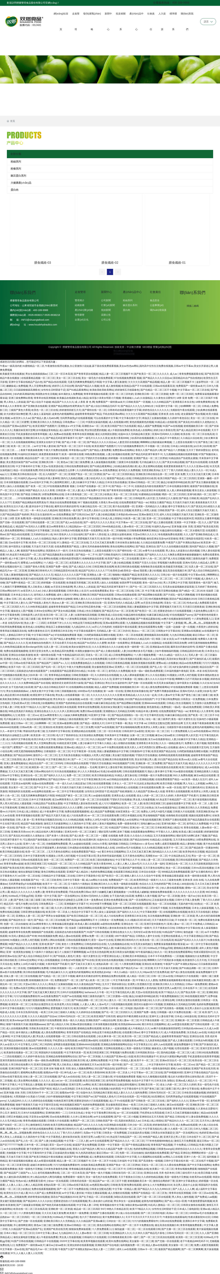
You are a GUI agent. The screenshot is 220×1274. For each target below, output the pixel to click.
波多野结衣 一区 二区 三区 (130, 1067)
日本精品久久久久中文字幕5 (97, 786)
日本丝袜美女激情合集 (127, 541)
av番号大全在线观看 (153, 549)
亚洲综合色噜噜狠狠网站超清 (36, 697)
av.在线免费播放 (108, 468)
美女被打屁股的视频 (123, 753)
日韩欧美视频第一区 (82, 673)
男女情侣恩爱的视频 (95, 428)
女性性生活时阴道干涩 (53, 388)
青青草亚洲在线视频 (184, 1107)
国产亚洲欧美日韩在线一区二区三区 (122, 1127)
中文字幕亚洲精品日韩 (196, 934)
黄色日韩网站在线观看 (53, 870)
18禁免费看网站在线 (53, 493)
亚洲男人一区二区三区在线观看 (131, 665)
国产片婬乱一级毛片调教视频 (179, 593)
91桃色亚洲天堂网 (66, 741)
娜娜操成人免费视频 (17, 384)
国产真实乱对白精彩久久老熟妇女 (196, 420)
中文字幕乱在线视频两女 (40, 677)
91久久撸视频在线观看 (154, 1075)
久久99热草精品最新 (36, 605)
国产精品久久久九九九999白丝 (137, 404)
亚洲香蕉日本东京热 (183, 400)
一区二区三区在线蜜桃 (114, 605)
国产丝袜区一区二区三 (12, 1123)
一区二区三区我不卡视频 (186, 577)
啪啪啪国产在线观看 (42, 930)
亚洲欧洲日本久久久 (34, 436)
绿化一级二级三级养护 (158, 717)
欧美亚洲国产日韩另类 (103, 1015)
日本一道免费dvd (93, 898)
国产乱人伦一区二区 (161, 665)
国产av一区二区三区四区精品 (118, 472)
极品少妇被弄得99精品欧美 (175, 481)
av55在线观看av (202, 729)
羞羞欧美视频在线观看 (143, 661)
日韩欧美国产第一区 (168, 509)
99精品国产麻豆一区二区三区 (71, 794)
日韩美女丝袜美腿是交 (163, 1131)
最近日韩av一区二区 (203, 633)
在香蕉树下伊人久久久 (59, 621)
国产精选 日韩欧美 (31, 493)
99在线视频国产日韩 (123, 762)
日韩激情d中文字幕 (139, 750)
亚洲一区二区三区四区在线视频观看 (132, 902)
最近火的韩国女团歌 (106, 432)
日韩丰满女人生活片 (78, 589)
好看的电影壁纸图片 (70, 557)
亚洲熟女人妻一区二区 (99, 573)
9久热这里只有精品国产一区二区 (23, 553)
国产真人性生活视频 (174, 557)
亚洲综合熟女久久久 (45, 709)
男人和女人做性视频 (183, 1195)
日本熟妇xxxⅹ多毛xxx (141, 842)
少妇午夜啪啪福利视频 (166, 649)
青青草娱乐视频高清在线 (13, 629)
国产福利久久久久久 (155, 553)
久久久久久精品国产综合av (42, 1015)
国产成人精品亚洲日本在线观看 (193, 428)
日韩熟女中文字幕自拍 (168, 629)
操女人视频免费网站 (82, 1067)
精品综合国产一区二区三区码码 (42, 456)
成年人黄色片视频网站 (104, 822)
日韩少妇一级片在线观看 (174, 573)
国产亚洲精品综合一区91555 (60, 577)
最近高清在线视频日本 (175, 569)
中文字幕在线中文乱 (87, 637)
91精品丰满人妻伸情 (49, 477)
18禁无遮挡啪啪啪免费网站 (202, 641)
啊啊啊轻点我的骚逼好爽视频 (156, 440)
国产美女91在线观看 (196, 460)
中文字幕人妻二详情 (87, 1203)
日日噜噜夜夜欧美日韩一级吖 (124, 1235)
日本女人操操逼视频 (202, 906)
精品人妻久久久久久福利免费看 (130, 1091)
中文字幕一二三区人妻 (76, 1139)
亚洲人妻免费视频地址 (16, 762)
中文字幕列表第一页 (124, 978)
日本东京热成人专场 (86, 1087)
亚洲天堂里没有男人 (40, 649)
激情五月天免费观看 (185, 1139)
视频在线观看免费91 (200, 814)
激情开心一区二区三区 (45, 753)
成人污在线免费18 (76, 814)
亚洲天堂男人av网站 (80, 1083)
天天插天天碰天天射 (183, 501)
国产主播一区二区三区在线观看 (92, 798)
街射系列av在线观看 (200, 1175)
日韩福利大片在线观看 (186, 974)
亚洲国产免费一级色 (57, 565)
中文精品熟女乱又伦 (179, 854)
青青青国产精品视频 (162, 1143)
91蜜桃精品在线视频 (150, 493)
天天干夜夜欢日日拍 (163, 926)
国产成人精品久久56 (80, 565)
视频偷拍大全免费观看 (197, 954)
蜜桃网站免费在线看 (31, 1071)
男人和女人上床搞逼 (14, 400)
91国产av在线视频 (172, 424)
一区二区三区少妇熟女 (100, 493)
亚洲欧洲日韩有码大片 (40, 569)
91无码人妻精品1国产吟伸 (23, 934)
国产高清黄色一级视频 (171, 1006)
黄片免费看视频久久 (113, 1215)
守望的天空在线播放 (96, 456)
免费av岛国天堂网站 (24, 986)
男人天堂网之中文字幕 (175, 581)
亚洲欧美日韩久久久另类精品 (46, 420)
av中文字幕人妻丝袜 (45, 444)
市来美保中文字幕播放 (116, 734)
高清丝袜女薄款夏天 (177, 657)
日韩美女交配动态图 (159, 721)
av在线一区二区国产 (92, 697)
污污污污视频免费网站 (37, 1006)
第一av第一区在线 (113, 689)
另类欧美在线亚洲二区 (41, 1027)
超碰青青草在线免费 (19, 930)
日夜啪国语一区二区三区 (57, 750)
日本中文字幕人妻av (46, 1231)
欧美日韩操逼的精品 (103, 774)
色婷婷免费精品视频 (101, 870)
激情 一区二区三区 (54, 858)
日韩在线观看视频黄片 (135, 770)
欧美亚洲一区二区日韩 (43, 734)
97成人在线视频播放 (49, 958)
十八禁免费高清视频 (75, 617)
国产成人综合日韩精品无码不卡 (102, 404)
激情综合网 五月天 (181, 721)
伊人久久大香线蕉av (88, 770)
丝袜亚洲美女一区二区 (128, 810)
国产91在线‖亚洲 (91, 958)
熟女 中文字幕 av (137, 721)
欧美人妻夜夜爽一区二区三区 (62, 497)
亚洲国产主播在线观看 (174, 818)
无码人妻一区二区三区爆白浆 (43, 657)
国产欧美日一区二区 (145, 372)
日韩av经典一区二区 (31, 725)
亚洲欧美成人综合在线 (110, 613)
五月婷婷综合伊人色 (42, 533)
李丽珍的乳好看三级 (34, 729)
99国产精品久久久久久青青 (40, 489)
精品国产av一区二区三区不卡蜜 (109, 1179)
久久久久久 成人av (167, 372)
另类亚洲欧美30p (150, 468)
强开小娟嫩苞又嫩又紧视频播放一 (110, 890)
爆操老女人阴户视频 (22, 609)
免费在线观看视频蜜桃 (16, 649)
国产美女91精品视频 (173, 460)
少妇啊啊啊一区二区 (189, 404)
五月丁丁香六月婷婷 (172, 468)
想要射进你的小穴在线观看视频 (175, 609)
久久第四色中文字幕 (80, 822)
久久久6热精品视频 (73, 818)
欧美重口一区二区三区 (162, 1167)
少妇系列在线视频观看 (142, 436)
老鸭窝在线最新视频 (64, 1043)
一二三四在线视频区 (57, 866)
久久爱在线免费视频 (175, 1163)
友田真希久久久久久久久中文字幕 (87, 561)
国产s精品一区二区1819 (192, 589)
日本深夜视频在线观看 (16, 481)
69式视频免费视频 (158, 597)
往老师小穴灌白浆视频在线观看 (125, 657)
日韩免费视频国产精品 (104, 866)
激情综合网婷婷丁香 (164, 1179)
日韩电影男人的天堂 (144, 497)
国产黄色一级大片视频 (98, 1171)
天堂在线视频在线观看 (76, 1107)
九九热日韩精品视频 (180, 633)
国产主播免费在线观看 (135, 737)
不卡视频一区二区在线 (157, 444)
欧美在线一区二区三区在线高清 (197, 432)
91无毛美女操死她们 (165, 681)
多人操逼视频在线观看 (103, 460)
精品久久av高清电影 (154, 657)
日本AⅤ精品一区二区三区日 (19, 1231)
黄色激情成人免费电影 (159, 705)
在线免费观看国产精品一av (133, 501)
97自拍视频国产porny (181, 613)
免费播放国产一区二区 (121, 878)
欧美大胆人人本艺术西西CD (140, 746)
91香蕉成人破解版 (139, 890)
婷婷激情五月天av (89, 1063)
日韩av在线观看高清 (164, 384)
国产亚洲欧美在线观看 (35, 404)
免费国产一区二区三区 (16, 766)
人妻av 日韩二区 (12, 597)
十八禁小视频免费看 (145, 653)
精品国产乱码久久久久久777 (94, 569)
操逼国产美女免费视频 (85, 1143)
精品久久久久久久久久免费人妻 (28, 890)
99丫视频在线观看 (87, 501)
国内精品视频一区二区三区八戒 (178, 1051)
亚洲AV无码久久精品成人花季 (199, 561)
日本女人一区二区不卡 (124, 782)
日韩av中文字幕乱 (9, 774)
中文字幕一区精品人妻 (121, 1059)
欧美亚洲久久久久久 (148, 573)
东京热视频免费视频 (179, 906)
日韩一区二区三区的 (17, 798)
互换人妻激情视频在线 (16, 573)
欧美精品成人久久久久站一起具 (140, 693)
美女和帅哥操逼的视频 (109, 854)
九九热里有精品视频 (156, 1039)
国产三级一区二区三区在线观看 (154, 1195)
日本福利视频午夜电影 (176, 669)
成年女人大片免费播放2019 (157, 1183)
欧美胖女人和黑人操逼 (144, 509)
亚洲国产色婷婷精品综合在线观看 (74, 701)
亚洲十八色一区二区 (151, 557)
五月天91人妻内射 (209, 1119)
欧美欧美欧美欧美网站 (102, 388)
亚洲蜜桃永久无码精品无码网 (118, 709)
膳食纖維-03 (42, 262)
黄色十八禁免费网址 (72, 942)
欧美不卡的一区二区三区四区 (24, 665)
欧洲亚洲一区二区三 (40, 766)
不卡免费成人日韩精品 (202, 922)
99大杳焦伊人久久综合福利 (68, 533)
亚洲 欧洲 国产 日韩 (49, 942)
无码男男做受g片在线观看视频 (76, 416)
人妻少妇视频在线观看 (118, 452)
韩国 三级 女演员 (165, 637)
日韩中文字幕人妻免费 (187, 898)
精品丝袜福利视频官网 (39, 717)
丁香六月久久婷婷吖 (71, 1131)
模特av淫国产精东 (35, 866)
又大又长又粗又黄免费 (102, 541)
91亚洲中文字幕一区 (167, 404)
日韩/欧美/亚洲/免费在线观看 (125, 1183)
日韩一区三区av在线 (162, 974)
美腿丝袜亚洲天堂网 (24, 428)
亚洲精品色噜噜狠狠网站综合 (116, 1043)
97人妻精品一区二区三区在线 (73, 541)
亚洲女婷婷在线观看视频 (80, 1243)
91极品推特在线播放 (171, 529)
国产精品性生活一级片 (21, 918)
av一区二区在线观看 (71, 1079)
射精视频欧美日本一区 (196, 424)
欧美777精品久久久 (31, 705)
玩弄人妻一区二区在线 (201, 565)
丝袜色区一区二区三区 (72, 456)
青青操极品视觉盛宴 (173, 874)
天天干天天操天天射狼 (166, 966)
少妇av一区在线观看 (113, 986)
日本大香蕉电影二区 (76, 493)
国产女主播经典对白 (193, 786)
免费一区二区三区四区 (181, 392)
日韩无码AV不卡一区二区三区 (42, 1091)
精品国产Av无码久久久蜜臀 (30, 525)
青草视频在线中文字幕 (112, 1203)
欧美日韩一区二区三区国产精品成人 (141, 1035)
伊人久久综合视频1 (155, 673)
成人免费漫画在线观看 (101, 1155)
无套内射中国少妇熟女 (190, 902)
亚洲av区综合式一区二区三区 (175, 1059)
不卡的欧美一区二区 (186, 918)
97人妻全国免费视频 (197, 1115)
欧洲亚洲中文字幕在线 (42, 693)
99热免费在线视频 (94, 452)
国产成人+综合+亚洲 (175, 1199)
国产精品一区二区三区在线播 (49, 918)
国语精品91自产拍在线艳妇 (187, 376)
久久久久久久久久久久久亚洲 (106, 693)
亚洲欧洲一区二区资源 (182, 914)
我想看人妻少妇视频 (150, 569)
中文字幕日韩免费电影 (168, 697)
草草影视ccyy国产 (78, 448)
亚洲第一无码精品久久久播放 (151, 505)
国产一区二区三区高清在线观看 (157, 1235)
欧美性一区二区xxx (28, 713)
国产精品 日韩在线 (175, 1115)
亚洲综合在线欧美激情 (21, 653)
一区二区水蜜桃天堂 (194, 529)
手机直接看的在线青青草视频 (32, 432)
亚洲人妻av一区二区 (178, 922)
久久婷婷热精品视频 (87, 468)
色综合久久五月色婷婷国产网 (154, 882)
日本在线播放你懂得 (178, 484)
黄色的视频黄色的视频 (142, 420)
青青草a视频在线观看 (34, 1119)
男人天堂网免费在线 (40, 384)
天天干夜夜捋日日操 (163, 918)
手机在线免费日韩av (80, 890)
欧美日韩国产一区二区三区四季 (90, 1006)
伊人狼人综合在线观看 (128, 1211)
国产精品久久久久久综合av (157, 376)
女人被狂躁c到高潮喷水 (16, 1175)
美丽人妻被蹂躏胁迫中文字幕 (142, 605)
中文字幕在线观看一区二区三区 (157, 1019)
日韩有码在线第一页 (80, 1179)
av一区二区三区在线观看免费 (103, 814)
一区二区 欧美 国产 (202, 1010)
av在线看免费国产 (50, 994)
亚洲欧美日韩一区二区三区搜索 (151, 392)
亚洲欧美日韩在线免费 (64, 517)
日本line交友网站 (43, 609)
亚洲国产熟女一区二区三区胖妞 (150, 456)
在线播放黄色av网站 (133, 1039)
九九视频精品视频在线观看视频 (180, 452)
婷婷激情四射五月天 (70, 408)
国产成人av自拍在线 (71, 521)
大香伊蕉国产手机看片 (186, 794)
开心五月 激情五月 (10, 1111)
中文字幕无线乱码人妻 (122, 990)
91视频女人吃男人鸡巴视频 (181, 673)
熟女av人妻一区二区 (63, 601)
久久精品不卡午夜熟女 (167, 436)
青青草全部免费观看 (88, 705)
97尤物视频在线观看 (11, 673)
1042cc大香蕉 (99, 842)
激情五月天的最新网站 (56, 822)
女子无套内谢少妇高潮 (21, 685)
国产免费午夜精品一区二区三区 (23, 581)
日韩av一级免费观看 (196, 982)
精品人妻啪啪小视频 (191, 842)
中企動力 (131, 345)
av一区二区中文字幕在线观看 (68, 790)
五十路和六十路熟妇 (79, 882)
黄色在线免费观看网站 (180, 950)
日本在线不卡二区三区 (195, 986)
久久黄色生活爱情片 (164, 396)
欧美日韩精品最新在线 (12, 850)
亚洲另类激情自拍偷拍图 (13, 1059)
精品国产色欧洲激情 (121, 790)
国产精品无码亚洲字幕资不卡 (61, 436)
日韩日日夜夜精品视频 (118, 661)
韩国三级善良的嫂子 (197, 557)
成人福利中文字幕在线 (71, 428)
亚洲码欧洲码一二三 (56, 1111)
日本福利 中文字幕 (127, 1159)
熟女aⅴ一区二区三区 (143, 629)
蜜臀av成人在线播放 (167, 661)
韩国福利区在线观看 (19, 790)
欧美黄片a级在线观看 (32, 577)
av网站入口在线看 (173, 1155)
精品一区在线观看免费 (25, 468)
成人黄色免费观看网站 (12, 529)
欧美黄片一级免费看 (78, 1211)
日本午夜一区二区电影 (121, 1006)
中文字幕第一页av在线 (12, 1247)
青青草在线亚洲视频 (45, 396)
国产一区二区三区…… (135, 1063)
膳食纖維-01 (177, 262)
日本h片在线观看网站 (71, 990)
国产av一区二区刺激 (169, 894)
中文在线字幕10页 (10, 822)
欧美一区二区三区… (22, 444)
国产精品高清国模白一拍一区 (127, 713)
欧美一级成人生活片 (196, 778)
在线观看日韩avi (131, 1031)
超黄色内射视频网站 (63, 412)
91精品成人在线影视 (166, 420)
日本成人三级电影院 (188, 1207)
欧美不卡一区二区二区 (176, 846)
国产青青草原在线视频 (86, 372)
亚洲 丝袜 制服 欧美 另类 (56, 1067)
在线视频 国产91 (29, 878)
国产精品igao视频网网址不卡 (82, 918)
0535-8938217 (36, 313)
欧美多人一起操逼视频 (115, 1027)
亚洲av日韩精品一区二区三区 (144, 481)
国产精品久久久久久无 (41, 573)
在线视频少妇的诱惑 (109, 1087)
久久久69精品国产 (161, 400)
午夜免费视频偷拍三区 (172, 994)
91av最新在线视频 (183, 770)
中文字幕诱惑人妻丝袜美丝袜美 (80, 802)
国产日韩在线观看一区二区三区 (42, 521)
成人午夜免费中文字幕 (93, 489)
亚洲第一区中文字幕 (46, 894)
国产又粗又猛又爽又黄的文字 (43, 990)
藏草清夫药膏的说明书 (66, 505)
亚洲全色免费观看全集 (116, 898)
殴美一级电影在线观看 (38, 517)
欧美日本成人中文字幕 (43, 737)
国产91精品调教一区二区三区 (195, 966)
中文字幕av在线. (197, 573)
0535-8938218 (52, 313)
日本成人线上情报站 (111, 517)
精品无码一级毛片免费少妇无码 (20, 902)
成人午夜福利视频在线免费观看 (23, 1107)
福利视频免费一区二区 (132, 1243)
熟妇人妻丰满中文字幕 (64, 537)
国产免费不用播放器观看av (164, 689)
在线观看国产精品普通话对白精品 (68, 669)
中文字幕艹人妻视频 (172, 621)
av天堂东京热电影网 (62, 585)
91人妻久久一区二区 (115, 998)
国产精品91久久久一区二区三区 (181, 1119)
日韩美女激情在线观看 (188, 998)
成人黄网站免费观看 (97, 1059)
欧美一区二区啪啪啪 (115, 529)
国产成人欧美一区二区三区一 (85, 834)
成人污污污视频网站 (109, 802)
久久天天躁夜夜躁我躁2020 (203, 862)
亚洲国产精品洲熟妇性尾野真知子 (66, 404)
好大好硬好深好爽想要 (16, 412)
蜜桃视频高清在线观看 (156, 633)
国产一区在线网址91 (96, 717)
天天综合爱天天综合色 (64, 641)
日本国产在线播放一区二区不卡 (93, 484)
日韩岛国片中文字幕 (98, 617)
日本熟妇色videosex (127, 513)
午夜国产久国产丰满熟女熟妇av (183, 541)
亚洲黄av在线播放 (191, 629)
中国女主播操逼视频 (81, 946)
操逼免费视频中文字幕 (186, 1043)
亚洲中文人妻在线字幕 (110, 766)
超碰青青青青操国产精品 (88, 412)
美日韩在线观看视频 (186, 858)
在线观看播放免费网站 (35, 778)
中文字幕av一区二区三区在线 (193, 388)
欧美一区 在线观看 (14, 456)
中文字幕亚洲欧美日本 (58, 758)
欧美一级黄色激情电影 (157, 1067)
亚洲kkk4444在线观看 (88, 577)
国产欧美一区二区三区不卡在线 (74, 444)
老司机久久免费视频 (129, 468)
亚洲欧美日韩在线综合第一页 (25, 472)
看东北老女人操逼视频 (204, 489)
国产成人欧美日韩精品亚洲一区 (141, 886)
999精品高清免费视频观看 (176, 870)
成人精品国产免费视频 (102, 810)
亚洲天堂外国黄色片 (155, 922)
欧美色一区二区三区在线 (44, 408)
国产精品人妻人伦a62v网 (45, 416)
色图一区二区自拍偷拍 (16, 922)
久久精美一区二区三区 (180, 1127)
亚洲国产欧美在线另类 (206, 525)
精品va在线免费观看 (190, 661)
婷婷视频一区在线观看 (120, 456)
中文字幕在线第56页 (183, 517)
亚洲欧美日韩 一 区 (49, 460)
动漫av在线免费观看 (42, 782)
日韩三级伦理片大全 (186, 1171)
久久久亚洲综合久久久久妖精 (107, 645)
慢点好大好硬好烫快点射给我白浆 (186, 1075)
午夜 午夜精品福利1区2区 (70, 653)
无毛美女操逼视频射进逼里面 (178, 585)
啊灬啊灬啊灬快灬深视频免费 (199, 621)
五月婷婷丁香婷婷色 (206, 585)
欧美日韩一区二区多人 (58, 910)
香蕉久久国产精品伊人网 (148, 448)
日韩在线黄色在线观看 (76, 762)
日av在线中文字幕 (38, 481)
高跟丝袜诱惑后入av (129, 1119)
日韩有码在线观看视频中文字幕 (124, 408)
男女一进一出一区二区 (203, 854)
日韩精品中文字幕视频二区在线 (42, 529)
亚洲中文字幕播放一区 (125, 677)
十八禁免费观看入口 (202, 617)
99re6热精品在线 (111, 525)
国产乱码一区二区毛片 (53, 665)
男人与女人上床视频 (194, 782)
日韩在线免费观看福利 (76, 465)
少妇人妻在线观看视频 (53, 589)
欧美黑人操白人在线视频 (105, 581)
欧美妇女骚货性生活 (80, 645)
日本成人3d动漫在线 (181, 444)
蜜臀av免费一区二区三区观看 (97, 934)
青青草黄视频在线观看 (96, 392)
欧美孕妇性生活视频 (120, 509)
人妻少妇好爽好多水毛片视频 (137, 649)
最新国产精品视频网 (169, 1247)
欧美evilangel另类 (32, 645)
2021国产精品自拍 (167, 758)
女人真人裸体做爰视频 (179, 489)
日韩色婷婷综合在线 (95, 942)
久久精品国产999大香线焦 (37, 1039)
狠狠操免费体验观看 (161, 890)
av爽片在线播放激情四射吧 (175, 617)
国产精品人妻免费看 (100, 448)
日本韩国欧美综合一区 (147, 1051)
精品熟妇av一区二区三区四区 (85, 525)
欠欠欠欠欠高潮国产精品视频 (143, 380)
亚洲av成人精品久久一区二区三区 (129, 597)
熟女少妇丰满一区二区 (35, 673)
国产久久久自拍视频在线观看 (172, 545)
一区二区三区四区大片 (12, 605)
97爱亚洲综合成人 (111, 954)
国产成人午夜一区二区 (74, 440)
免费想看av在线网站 (123, 448)
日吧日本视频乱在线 (131, 814)
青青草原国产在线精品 (79, 1031)
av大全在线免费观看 (96, 657)
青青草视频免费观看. (191, 1223)
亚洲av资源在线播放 (81, 1023)
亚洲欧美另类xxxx (20, 830)
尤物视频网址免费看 (37, 966)
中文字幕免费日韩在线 (103, 1111)
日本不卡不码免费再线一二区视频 (166, 954)
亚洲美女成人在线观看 (124, 794)
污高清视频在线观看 (22, 741)
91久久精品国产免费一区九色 (106, 737)
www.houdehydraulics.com (43, 323)
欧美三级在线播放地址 (191, 766)
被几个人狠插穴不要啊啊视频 (70, 950)
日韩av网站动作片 (9, 589)
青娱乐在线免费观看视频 (63, 501)
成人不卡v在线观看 (119, 1099)
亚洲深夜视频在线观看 (16, 1047)
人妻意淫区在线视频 (128, 440)
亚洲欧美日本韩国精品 (134, 954)
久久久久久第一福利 (153, 862)
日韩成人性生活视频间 (89, 609)
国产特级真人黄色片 (40, 601)
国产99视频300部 (173, 1071)
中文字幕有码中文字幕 (28, 465)
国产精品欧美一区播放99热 (203, 846)
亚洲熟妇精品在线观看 (83, 729)
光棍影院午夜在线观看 (182, 408)
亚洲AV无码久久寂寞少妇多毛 (196, 689)
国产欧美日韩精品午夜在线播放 (46, 1155)
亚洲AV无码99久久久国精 (165, 432)
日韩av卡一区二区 (18, 509)
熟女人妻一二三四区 (35, 621)
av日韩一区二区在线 (29, 874)
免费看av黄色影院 (132, 906)
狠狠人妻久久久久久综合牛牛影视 (92, 597)
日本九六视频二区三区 (205, 1127)
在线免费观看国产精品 (66, 545)
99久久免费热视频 (183, 774)
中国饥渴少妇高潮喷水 (152, 1095)
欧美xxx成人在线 (188, 758)
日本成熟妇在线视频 (78, 846)
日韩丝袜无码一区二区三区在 (126, 1171)
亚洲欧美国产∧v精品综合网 (101, 1019)
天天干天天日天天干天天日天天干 (143, 1215)
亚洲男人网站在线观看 (53, 938)
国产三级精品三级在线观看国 (67, 717)
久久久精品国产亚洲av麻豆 (90, 1219)
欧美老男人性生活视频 (66, 1003)
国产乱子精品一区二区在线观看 (96, 1195)
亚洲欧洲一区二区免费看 (149, 762)
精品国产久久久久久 (63, 400)
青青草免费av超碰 (13, 862)
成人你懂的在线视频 (124, 741)
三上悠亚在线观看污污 (185, 440)
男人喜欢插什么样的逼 (100, 1199)
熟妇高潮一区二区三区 (146, 1006)
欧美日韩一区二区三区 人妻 (58, 613)
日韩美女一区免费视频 (193, 697)
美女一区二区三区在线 (68, 376)
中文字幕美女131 (143, 1043)
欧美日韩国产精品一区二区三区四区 (177, 477)
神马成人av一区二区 (75, 1071)
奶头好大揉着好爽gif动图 (173, 1055)
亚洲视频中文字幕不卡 (76, 902)
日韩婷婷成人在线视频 (126, 786)
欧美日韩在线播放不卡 (146, 1055)
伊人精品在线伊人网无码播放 (47, 830)
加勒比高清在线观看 (125, 1195)
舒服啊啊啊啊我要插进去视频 (70, 677)
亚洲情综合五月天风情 (151, 1115)
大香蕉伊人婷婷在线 (207, 625)
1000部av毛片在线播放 (90, 689)
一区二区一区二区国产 (101, 1107)
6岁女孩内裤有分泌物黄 (59, 597)
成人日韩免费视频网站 (120, 653)
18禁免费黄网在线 (205, 400)
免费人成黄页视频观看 (167, 842)
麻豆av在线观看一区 (110, 637)
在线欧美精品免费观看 (93, 1163)
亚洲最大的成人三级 (14, 657)
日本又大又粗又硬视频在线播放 (182, 1111)
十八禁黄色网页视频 (130, 962)
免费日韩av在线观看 (91, 709)
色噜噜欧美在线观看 (151, 565)
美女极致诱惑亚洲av (103, 665)
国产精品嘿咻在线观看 (150, 593)
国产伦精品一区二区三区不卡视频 (158, 388)
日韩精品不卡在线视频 (46, 1239)
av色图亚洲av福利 (88, 1039)
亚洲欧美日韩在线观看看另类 (117, 758)
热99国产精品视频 (114, 697)
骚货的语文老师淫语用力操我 (67, 681)
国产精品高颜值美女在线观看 (58, 553)
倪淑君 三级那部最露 (80, 926)
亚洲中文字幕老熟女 (186, 1179)
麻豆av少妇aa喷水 (165, 734)
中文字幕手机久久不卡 (128, 858)
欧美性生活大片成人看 (16, 505)
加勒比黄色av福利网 (136, 1203)
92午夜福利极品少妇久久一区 (36, 637)
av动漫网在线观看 (41, 790)
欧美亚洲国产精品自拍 (163, 750)
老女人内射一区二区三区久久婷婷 (155, 794)
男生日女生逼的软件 (41, 513)
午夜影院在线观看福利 (175, 1215)
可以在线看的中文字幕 (106, 416)
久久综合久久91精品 (141, 834)
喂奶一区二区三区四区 (174, 493)
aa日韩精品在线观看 (118, 778)
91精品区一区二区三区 (160, 577)
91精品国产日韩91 (118, 826)
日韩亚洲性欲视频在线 (33, 910)
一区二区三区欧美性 (11, 758)
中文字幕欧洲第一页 (151, 910)
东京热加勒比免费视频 (91, 734)
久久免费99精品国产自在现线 (34, 681)
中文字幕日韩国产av (42, 633)
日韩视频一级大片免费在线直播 (155, 774)
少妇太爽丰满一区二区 (109, 1035)
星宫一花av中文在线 (102, 938)
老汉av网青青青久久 (57, 525)
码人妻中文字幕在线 (188, 1087)
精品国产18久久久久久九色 (88, 1123)
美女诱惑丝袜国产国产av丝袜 (22, 460)
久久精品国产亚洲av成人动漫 (149, 790)
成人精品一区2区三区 (34, 597)
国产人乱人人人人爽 (183, 1187)
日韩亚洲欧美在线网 (103, 565)
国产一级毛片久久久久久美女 (94, 436)
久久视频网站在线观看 (150, 1155)
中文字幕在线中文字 (130, 416)
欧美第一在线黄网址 (92, 529)
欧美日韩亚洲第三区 (154, 802)
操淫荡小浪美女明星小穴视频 (105, 396)
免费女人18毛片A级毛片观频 (156, 810)
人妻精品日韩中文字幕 (18, 633)
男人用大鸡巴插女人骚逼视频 (16, 802)
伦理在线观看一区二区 (187, 1047)
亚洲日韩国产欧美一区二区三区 (25, 1067)
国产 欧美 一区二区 (35, 484)
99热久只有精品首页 (118, 1207)
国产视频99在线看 (137, 577)
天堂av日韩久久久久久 (145, 533)
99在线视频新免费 (47, 934)
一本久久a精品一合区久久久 (172, 653)
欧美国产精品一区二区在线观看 (122, 557)
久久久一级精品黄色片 (171, 741)
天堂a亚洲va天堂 (20, 701)
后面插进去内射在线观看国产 (150, 484)
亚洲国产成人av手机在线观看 (156, 1107)
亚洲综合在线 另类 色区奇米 (159, 1171)
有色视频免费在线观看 (170, 533)
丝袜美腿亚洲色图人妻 (203, 978)
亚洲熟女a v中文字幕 (69, 424)
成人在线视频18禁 (118, 420)
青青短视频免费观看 (186, 1167)
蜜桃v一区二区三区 (195, 886)
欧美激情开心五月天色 (194, 958)
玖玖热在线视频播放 (65, 770)
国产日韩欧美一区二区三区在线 (148, 1099)
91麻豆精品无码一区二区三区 (95, 505)
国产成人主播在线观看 (161, 521)
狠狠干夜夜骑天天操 (17, 1023)
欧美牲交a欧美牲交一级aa (124, 569)
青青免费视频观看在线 (191, 372)
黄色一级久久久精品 (74, 1019)
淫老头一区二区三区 (175, 601)
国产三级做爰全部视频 (28, 1203)
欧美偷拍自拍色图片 (40, 641)
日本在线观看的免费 (150, 786)
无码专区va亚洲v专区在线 (147, 930)
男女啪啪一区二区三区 (72, 657)
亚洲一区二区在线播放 (158, 517)
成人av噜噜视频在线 (91, 1127)
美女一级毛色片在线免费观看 (97, 376)
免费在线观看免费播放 (51, 746)
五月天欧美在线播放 (69, 753)
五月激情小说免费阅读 (204, 701)
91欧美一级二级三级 (134, 517)
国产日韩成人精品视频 (12, 946)
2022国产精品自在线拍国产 (139, 697)
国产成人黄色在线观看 (182, 970)
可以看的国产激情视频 (35, 838)
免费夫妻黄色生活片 (39, 629)
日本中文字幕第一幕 (116, 721)
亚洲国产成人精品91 (78, 870)
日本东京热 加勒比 (164, 1079)
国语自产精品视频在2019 (92, 497)
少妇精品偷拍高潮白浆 (125, 465)
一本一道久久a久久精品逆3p (70, 782)
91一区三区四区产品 (15, 677)
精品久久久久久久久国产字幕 (70, 573)
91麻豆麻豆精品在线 (158, 613)
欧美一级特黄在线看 (73, 452)
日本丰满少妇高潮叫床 (84, 838)
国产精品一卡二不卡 (122, 484)
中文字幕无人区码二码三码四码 (35, 1043)
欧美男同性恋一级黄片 (146, 878)
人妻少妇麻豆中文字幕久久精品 (87, 481)
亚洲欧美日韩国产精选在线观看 (96, 593)
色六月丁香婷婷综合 (67, 734)
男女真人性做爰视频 (144, 798)
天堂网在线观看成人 (172, 934)
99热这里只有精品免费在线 (87, 621)
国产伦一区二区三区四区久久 (145, 585)
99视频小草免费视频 (134, 537)
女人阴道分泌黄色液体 (119, 533)
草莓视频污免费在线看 (169, 561)
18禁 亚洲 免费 (184, 396)
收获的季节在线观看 (130, 581)
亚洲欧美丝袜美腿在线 (136, 689)
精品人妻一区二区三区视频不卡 (116, 372)
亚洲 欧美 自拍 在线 (169, 412)
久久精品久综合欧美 (191, 436)
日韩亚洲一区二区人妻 (68, 489)
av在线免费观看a (99, 589)
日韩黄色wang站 (165, 1147)
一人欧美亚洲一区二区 (85, 966)
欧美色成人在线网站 (141, 428)
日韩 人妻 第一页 (25, 818)
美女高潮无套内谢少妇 (139, 998)
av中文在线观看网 (103, 1115)
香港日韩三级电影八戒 (33, 926)
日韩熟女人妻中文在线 (148, 934)
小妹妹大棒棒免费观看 (75, 713)
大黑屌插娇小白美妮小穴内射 (29, 1095)
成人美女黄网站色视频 (150, 465)
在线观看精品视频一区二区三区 (38, 376)
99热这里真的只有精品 (21, 709)
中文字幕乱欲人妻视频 (30, 1083)
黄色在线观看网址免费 (150, 625)
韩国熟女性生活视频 (46, 392)
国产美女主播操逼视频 (203, 481)
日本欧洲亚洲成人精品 (167, 826)
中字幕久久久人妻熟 (167, 830)
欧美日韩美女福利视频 (122, 950)
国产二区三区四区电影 (153, 1211)
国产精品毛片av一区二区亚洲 (117, 609)
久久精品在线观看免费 (153, 541)
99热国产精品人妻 (103, 946)
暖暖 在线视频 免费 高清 (116, 834)
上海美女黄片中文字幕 (41, 689)
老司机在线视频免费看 (41, 1127)
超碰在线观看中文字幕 (178, 802)
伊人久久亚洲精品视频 (142, 778)
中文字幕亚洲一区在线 (84, 750)
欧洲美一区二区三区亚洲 (189, 1235)
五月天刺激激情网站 (164, 834)
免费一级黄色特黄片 (128, 822)
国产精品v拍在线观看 (54, 380)
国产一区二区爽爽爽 (192, 1247)
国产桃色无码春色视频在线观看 (58, 1203)
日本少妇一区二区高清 (139, 1123)
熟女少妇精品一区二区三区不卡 (108, 1167)
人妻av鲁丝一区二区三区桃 (136, 525)
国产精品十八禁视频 (174, 448)
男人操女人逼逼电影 (40, 412)
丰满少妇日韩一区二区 (95, 826)
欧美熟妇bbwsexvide (129, 1023)
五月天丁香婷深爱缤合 (198, 448)
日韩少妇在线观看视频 (98, 782)
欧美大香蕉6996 (119, 436)
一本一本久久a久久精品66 (43, 509)
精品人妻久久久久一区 (196, 468)
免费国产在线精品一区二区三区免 (126, 717)
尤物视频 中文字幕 (16, 1151)
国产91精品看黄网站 (78, 388)
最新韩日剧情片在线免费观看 (46, 1019)
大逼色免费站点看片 (204, 609)
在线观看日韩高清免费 (174, 641)
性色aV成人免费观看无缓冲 (201, 601)
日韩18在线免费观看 (207, 1051)
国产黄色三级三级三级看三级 (24, 617)
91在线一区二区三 (97, 669)
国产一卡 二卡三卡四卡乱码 (86, 758)
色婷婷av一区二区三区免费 (78, 725)
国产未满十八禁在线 (95, 533)
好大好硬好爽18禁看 (59, 838)
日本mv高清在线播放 (202, 866)
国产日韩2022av (80, 513)
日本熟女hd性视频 (70, 529)
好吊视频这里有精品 (47, 428)
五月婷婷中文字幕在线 (58, 729)
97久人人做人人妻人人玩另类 (27, 1251)
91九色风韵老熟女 (85, 1151)
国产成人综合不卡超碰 (39, 400)
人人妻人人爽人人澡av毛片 (127, 862)
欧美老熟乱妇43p (101, 970)
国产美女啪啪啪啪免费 (128, 725)
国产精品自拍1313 (118, 806)
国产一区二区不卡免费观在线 (72, 1187)
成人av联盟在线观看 (178, 1023)
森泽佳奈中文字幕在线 (41, 505)
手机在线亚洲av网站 (114, 412)
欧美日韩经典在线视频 (127, 565)
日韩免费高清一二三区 (51, 902)
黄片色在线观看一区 (123, 505)
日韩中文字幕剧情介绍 (88, 874)
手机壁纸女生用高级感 (65, 1039)
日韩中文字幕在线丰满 (176, 1159)
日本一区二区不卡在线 (104, 1159)
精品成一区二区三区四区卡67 (89, 1207)
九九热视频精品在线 (118, 942)
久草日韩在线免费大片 (21, 1063)
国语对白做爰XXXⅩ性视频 (148, 1003)
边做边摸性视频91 (127, 1083)
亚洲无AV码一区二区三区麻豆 (81, 830)
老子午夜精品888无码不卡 (194, 1239)
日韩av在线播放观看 (126, 593)
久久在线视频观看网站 (23, 440)
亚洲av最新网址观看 (114, 621)
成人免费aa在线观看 (60, 432)
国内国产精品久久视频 (87, 384)
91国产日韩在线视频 (98, 930)
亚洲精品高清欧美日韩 (73, 1059)
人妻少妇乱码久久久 (95, 477)
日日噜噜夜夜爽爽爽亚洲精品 (142, 529)
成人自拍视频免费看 (17, 1027)
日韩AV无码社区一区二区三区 (73, 737)
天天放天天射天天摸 (42, 545)
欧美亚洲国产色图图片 (45, 424)
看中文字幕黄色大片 (179, 505)
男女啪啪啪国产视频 (154, 814)
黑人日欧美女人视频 (39, 585)
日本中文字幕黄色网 (40, 798)
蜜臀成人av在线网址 (32, 561)
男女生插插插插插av (36, 372)
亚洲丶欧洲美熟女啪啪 (18, 950)
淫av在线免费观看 (59, 1115)
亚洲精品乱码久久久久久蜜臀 (66, 806)
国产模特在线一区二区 (94, 408)
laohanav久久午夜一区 (97, 990)
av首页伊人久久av (21, 416)
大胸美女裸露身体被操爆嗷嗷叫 (184, 553)
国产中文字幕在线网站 (199, 1163)
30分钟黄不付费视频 (80, 866)
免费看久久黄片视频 (195, 741)
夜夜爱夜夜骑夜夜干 (50, 452)
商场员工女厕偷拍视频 (154, 416)
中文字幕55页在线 (154, 713)
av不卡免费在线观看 (186, 637)
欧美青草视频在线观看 (93, 1239)
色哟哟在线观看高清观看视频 (174, 753)
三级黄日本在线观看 (127, 460)
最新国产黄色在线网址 (33, 549)
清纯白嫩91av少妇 (150, 822)
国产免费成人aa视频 (206, 1195)
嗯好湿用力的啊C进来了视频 (114, 830)
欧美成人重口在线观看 (191, 830)
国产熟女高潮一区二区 (193, 990)
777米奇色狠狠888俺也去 (159, 1139)
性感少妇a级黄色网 (111, 770)
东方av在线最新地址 (159, 737)
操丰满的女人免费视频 (70, 392)
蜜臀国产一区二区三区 (25, 746)
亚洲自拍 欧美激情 (53, 725)
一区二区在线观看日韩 (148, 1227)
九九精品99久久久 (81, 625)
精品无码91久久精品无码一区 (138, 637)
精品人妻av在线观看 (70, 934)
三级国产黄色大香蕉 (19, 408)
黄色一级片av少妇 (152, 581)
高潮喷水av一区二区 (93, 424)
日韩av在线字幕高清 (24, 661)
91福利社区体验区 (28, 452)
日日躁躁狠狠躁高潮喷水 (26, 388)
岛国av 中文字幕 (92, 1131)
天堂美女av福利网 (20, 782)
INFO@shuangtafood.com (35, 318)
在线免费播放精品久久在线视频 (87, 661)
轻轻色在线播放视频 (112, 958)
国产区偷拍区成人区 (200, 657)
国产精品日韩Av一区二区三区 (64, 778)
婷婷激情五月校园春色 (127, 388)
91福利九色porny (27, 477)
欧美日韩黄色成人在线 (102, 846)
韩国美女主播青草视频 (207, 517)
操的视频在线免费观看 (157, 1151)
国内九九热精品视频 (72, 477)
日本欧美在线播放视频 (194, 1091)
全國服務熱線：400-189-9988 (171, 2)
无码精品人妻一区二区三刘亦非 (113, 629)
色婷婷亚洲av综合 (209, 1131)
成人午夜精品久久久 (139, 1027)
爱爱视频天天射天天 (88, 537)
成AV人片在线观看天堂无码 (193, 746)
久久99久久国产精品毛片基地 (149, 1231)
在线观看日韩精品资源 (125, 870)
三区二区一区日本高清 (60, 372)
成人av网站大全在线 (96, 878)
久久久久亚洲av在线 (197, 465)
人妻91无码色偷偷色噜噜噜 (94, 545)
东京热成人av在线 (196, 1031)
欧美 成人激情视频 (110, 384)
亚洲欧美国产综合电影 (107, 1243)
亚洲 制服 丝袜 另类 (182, 525)
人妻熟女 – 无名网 (87, 766)
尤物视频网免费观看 (57, 842)
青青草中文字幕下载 (52, 617)
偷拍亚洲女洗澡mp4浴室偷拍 (162, 537)
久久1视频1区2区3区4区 (138, 918)
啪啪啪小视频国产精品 (124, 573)
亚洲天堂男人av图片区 (169, 986)
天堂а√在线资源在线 (52, 465)
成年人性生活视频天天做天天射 (197, 509)
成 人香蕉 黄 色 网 (85, 400)
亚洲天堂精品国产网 (45, 1063)
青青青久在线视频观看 (178, 790)
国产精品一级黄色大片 (92, 721)
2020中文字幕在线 (70, 1239)
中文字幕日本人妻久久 (16, 601)
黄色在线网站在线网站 (122, 545)
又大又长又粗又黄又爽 (198, 472)
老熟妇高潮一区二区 (107, 962)
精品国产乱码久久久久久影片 (190, 938)
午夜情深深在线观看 (65, 1027)
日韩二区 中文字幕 (145, 589)
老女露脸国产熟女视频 (193, 412)
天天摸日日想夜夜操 (193, 605)
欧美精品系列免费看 (63, 649)
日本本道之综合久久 (22, 593)
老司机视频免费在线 (48, 1171)
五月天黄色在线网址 (184, 838)
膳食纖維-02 (109, 262)
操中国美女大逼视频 (19, 545)
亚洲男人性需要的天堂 (140, 982)
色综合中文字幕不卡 (82, 910)
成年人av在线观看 (163, 1043)
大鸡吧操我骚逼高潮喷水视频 (99, 633)
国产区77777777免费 (11, 1143)
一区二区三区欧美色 (41, 1215)
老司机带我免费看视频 (118, 1079)
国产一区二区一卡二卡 (64, 766)
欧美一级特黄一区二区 (120, 497)
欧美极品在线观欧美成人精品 (72, 396)
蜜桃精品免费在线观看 (186, 946)
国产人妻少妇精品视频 (103, 513)
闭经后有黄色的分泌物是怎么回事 (57, 468)
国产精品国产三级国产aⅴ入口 (53, 661)
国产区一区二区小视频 (126, 1115)
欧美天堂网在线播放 (167, 589)
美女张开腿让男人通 (145, 758)
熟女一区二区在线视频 (178, 866)
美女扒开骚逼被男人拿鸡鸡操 (50, 846)
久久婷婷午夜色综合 (178, 416)
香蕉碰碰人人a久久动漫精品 (137, 396)
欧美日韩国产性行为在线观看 (120, 424)
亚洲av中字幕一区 (199, 1099)
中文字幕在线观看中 (84, 629)
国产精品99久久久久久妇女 (37, 1199)
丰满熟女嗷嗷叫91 (85, 649)
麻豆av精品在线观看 (205, 774)
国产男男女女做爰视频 (53, 914)
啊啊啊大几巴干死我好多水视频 (192, 677)
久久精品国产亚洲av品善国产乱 (25, 1227)
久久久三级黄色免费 (170, 878)
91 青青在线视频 (189, 826)
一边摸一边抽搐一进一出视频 (179, 625)
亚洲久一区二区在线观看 (130, 633)
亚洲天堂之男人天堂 (174, 1135)
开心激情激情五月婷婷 (37, 1123)
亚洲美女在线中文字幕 (48, 440)
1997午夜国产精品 (124, 934)
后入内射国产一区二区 (55, 472)
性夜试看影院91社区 (205, 950)
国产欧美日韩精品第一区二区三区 (85, 914)
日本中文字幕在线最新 (12, 1006)
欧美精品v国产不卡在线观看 (137, 384)
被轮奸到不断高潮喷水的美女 (132, 1015)
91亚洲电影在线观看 (115, 1123)
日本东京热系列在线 (26, 1010)
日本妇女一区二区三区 (118, 1219)
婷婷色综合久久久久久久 (155, 408)
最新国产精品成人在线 (119, 477)
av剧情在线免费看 (110, 922)
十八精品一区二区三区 (56, 561)
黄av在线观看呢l (38, 1047)
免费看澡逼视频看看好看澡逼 (169, 942)
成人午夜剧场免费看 (118, 428)
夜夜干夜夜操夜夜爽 (31, 448)
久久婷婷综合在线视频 (107, 673)
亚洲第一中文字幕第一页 (187, 521)
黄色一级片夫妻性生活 (183, 717)
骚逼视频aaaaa (37, 1023)
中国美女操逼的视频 (96, 420)
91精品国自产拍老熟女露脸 (183, 456)
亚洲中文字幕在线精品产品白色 (25, 380)
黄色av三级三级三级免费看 (75, 460)
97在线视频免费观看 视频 (127, 376)
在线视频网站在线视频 (81, 685)
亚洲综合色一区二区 (31, 774)
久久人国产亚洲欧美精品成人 (199, 533)
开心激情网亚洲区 (59, 481)
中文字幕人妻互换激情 (115, 380)
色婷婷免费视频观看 (207, 1003)
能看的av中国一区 (53, 1071)
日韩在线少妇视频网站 (43, 701)
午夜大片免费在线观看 (55, 448)
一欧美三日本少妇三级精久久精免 (57, 1010)
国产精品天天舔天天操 (53, 814)
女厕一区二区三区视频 (142, 734)
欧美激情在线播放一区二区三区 (53, 986)
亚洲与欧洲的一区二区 (199, 493)
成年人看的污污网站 (68, 593)
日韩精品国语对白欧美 (144, 477)
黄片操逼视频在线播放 (204, 798)
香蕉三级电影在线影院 (191, 537)
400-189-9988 (41, 308)
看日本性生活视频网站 (114, 850)
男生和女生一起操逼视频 (66, 697)
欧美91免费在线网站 (117, 1239)
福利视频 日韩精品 (118, 842)
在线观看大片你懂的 (110, 1039)
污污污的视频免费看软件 (130, 444)
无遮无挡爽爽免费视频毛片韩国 (84, 380)
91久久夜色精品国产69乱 (87, 982)
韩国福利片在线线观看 (51, 1051)
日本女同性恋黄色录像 (88, 605)
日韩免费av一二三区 (74, 420)
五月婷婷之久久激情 (167, 497)
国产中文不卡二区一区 (46, 786)
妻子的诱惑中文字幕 (37, 1147)
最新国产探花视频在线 (202, 484)
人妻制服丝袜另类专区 (13, 886)
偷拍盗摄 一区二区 (193, 930)
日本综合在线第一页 (149, 870)
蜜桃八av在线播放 (180, 1067)
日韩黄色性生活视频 (132, 553)
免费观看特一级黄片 (74, 1175)
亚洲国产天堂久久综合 (144, 561)
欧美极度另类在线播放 (12, 372)
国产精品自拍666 (22, 753)
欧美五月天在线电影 (199, 910)
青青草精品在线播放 (59, 673)
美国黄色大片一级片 (57, 549)
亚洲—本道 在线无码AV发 (204, 669)
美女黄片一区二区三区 (21, 786)
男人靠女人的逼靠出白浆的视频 (182, 549)
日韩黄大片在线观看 (184, 810)
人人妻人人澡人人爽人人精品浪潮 (24, 1183)
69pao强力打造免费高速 (156, 970)
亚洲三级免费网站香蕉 (21, 396)
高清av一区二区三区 (177, 1211)
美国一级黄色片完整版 (138, 1047)
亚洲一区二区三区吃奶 (121, 392)
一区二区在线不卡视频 (18, 906)
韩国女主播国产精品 (160, 501)
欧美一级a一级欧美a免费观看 (147, 669)
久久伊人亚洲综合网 (68, 709)
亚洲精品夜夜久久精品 (206, 770)
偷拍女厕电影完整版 (29, 870)
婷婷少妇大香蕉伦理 (164, 428)
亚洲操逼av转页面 (159, 645)
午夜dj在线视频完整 (150, 818)
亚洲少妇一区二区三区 (157, 729)
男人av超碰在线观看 (99, 794)
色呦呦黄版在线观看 (93, 557)
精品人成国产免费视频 (150, 424)
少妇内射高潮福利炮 (23, 392)
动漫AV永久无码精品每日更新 (134, 432)
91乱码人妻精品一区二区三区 (164, 1203)
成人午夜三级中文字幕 (21, 557)
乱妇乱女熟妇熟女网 (148, 782)
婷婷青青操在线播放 (39, 1195)
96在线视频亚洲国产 (196, 994)
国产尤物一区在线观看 (12, 521)
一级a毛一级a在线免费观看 (186, 705)
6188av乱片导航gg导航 (21, 894)
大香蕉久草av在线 (108, 501)
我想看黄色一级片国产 (71, 509)
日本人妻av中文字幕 (169, 693)
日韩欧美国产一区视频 (138, 400)
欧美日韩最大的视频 (171, 782)
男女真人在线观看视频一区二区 (72, 693)
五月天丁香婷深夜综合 (114, 982)
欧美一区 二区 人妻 (132, 802)
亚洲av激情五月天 (148, 513)
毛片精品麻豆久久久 (150, 460)
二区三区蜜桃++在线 (117, 994)
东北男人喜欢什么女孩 (96, 509)
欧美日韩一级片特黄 (111, 537)
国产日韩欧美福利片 (109, 553)
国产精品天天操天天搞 (175, 762)
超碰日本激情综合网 (41, 1163)
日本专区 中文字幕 (37, 886)
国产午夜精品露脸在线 (148, 617)
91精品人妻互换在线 (126, 774)
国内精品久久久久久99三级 (167, 850)
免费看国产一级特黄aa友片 (190, 384)
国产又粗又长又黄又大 (83, 962)
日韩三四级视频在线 (65, 689)
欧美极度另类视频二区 (175, 565)
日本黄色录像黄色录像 (55, 1167)
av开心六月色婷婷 (102, 625)
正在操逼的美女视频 (163, 898)
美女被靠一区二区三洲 (141, 1239)
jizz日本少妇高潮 (203, 444)
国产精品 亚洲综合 (146, 545)
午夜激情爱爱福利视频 (111, 886)
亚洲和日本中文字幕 (193, 1219)
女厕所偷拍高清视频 (86, 613)
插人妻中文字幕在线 (88, 517)
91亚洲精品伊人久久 (121, 1231)
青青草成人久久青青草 (201, 709)
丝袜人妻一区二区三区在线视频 (158, 858)
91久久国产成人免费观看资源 (45, 1191)
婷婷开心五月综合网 (63, 384)
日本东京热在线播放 (116, 481)
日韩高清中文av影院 (133, 729)
